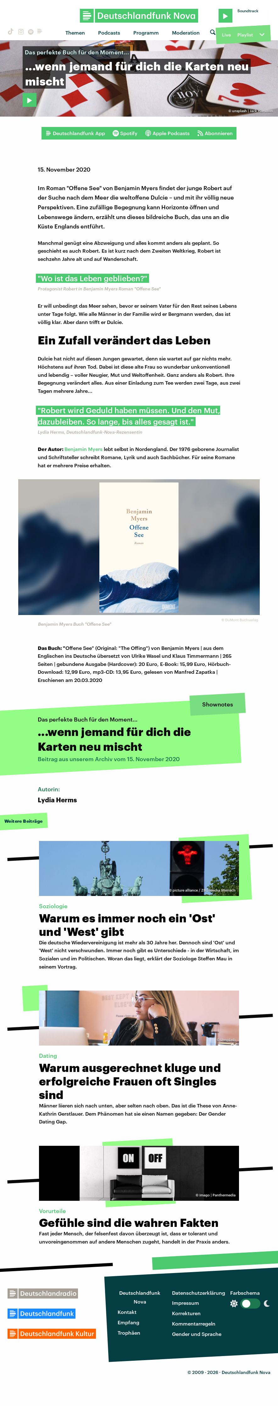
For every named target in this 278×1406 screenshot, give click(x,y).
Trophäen (129, 1333)
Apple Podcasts (167, 133)
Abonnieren (215, 133)
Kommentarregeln (193, 1323)
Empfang (128, 1322)
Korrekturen (186, 1313)
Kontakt (127, 1312)
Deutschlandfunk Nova (139, 1297)
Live (226, 34)
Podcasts (109, 33)
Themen (75, 33)
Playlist (245, 34)
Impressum (185, 1303)
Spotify (125, 133)
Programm (146, 33)
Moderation (186, 33)
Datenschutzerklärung (198, 1293)
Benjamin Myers (83, 449)
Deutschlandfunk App (75, 133)
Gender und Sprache (196, 1334)
